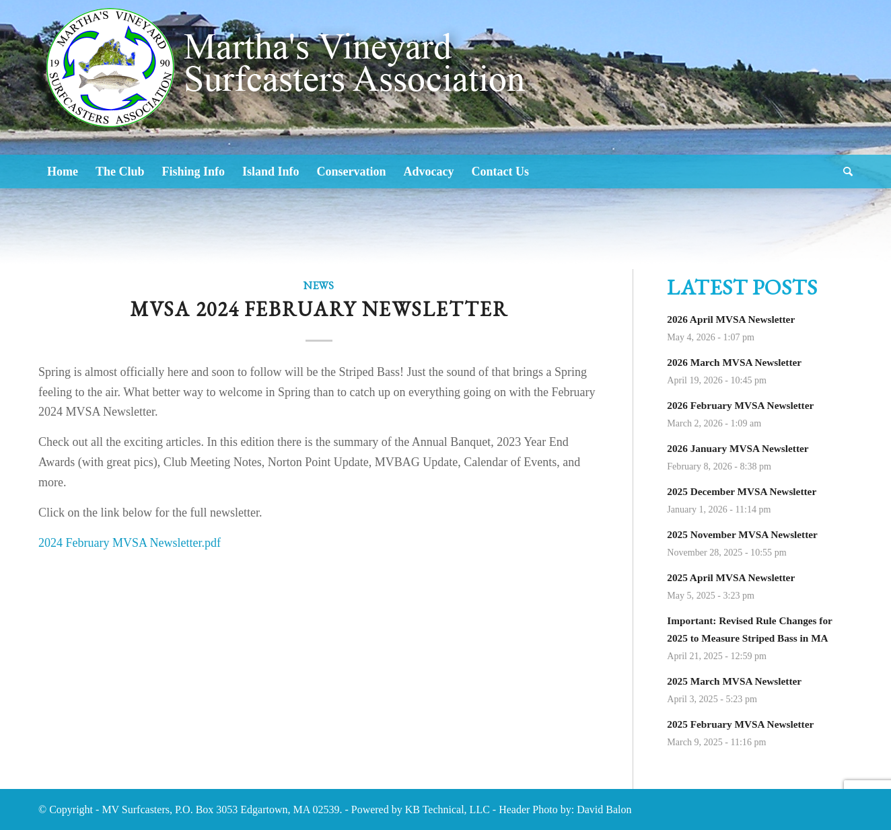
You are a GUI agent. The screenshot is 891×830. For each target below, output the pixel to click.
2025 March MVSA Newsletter (734, 681)
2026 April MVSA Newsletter (731, 319)
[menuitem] (62, 171)
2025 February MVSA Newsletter (740, 724)
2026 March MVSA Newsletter (734, 362)
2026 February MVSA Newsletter (740, 405)
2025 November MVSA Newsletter (742, 534)
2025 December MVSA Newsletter (741, 491)
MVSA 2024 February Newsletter (319, 309)
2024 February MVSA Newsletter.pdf (129, 543)
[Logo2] (291, 108)
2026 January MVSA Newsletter (737, 448)
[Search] (843, 171)
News (319, 285)
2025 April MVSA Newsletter (731, 577)
